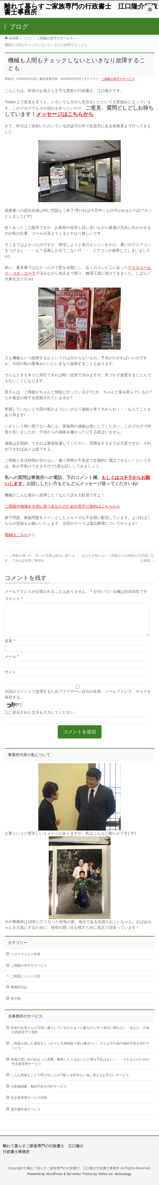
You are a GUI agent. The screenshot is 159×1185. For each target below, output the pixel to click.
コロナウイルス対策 (25, 961)
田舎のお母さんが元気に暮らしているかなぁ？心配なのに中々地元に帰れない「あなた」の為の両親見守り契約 (80, 1036)
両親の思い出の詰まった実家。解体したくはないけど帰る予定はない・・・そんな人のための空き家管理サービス (80, 1068)
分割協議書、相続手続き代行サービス (39, 1093)
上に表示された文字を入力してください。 (41, 719)
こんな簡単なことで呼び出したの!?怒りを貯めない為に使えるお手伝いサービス (70, 1082)
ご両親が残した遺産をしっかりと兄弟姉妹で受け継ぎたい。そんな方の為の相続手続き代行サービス (80, 1052)
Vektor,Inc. (106, 1174)
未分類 (16, 1005)
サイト (10, 679)
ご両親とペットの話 (25, 983)
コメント (14, 598)
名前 (10, 647)
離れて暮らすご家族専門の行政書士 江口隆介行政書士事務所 (81, 9)
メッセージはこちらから (65, 114)
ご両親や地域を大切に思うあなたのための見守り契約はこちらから (62, 506)
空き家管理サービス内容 (29, 1104)
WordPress (54, 1174)
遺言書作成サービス (25, 1116)
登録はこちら (16, 534)
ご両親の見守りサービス (118, 78)
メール (12, 663)
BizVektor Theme (80, 1174)
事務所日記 (19, 994)
